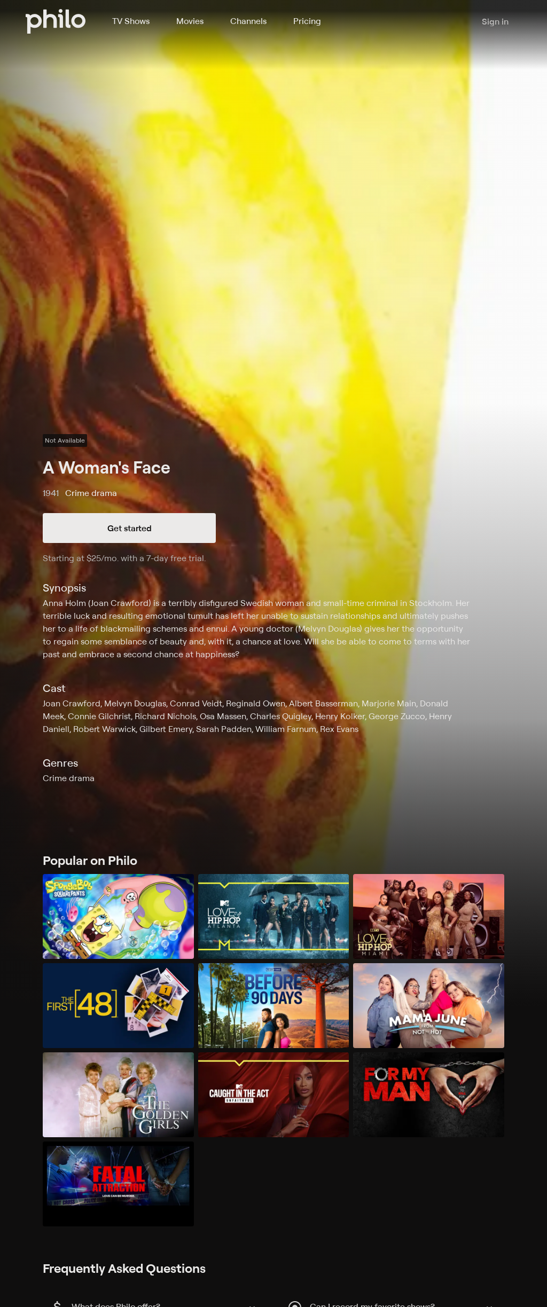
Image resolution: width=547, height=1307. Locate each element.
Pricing (307, 20)
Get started (129, 528)
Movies (190, 20)
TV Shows (131, 20)
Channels (248, 20)
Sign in (495, 21)
